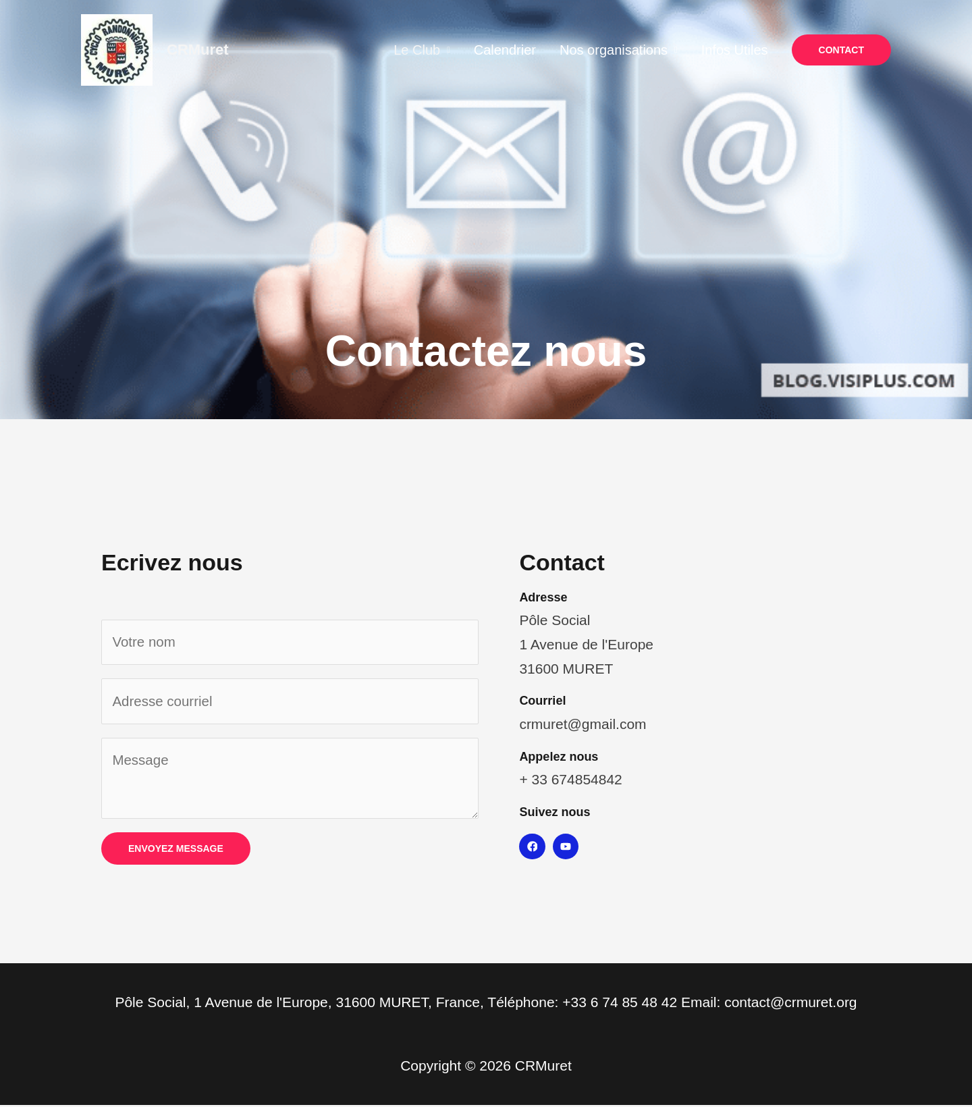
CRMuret (198, 49)
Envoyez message (175, 850)
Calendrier (535, 50)
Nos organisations (634, 50)
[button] (841, 49)
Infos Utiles (744, 50)
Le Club (457, 50)
